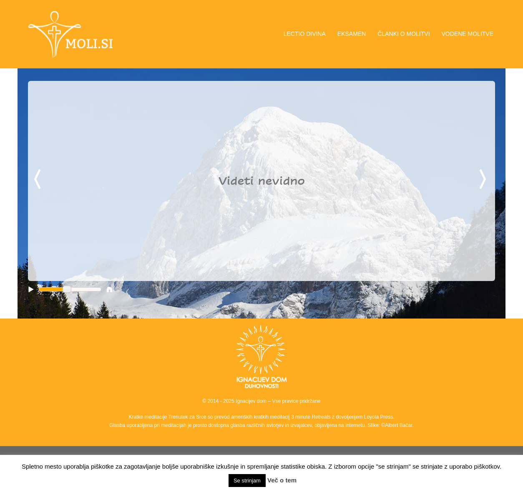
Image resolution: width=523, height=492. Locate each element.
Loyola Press (378, 417)
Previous (38, 179)
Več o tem (282, 480)
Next (484, 179)
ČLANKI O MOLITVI (403, 33)
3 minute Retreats (311, 417)
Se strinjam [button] (247, 480)
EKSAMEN (351, 33)
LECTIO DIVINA (305, 33)
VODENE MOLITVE (467, 33)
